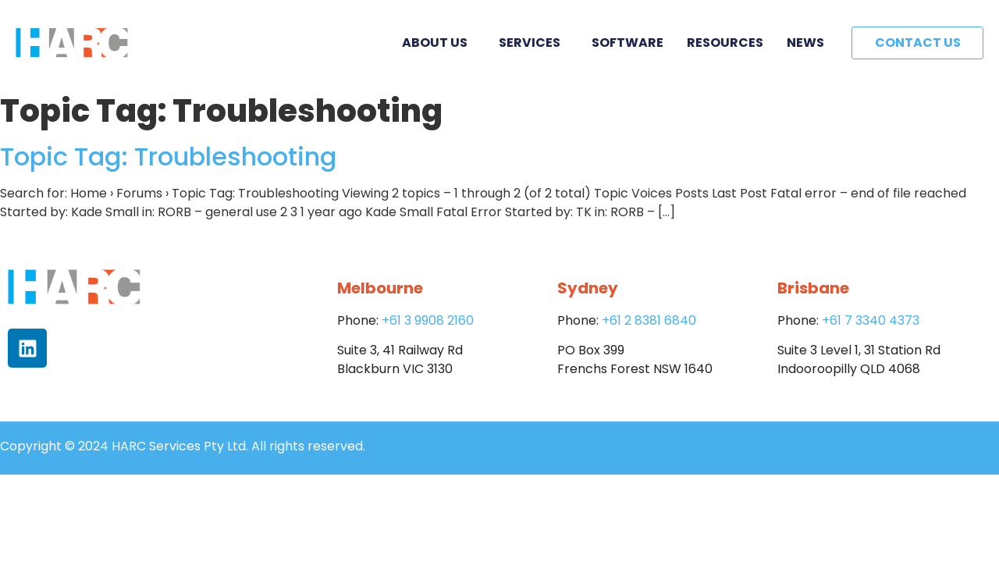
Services (533, 43)
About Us (438, 43)
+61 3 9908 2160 (428, 320)
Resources (725, 43)
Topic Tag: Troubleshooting (168, 156)
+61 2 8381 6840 (649, 320)
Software (627, 43)
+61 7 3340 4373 (870, 320)
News (805, 43)
